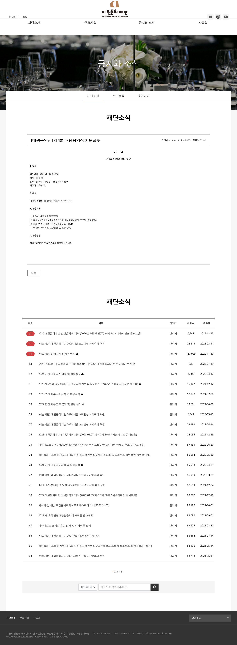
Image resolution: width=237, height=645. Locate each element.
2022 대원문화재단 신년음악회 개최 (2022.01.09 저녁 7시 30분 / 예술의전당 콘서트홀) (87, 495)
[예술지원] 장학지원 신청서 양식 (56, 353)
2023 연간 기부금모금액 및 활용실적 (59, 394)
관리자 (173, 333)
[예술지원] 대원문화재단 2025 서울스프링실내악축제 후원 (71, 343)
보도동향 (118, 96)
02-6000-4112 (127, 633)
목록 (33, 273)
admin (172, 140)
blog (210, 17)
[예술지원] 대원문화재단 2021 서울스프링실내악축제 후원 (71, 556)
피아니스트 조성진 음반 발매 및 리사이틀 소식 (64, 525)
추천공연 (144, 96)
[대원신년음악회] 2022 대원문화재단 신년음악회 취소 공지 (71, 485)
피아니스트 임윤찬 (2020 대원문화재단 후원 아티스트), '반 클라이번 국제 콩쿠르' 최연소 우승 (91, 444)
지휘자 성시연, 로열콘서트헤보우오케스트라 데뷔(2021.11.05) (73, 505)
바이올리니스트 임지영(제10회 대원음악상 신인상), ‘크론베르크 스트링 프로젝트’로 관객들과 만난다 (95, 545)
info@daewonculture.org (158, 633)
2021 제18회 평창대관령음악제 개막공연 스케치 (65, 515)
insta (218, 17)
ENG (24, 17)
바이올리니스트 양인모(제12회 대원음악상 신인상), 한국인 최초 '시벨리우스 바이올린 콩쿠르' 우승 (94, 454)
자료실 (203, 31)
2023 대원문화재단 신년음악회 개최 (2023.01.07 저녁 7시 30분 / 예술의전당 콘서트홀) (87, 434)
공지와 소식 (147, 31)
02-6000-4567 (104, 633)
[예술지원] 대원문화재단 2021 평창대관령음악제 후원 (69, 535)
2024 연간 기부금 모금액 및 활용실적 (59, 374)
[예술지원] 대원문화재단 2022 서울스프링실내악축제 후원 (71, 475)
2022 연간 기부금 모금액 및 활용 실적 (60, 404)
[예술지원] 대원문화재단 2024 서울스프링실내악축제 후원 (71, 414)
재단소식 (93, 96)
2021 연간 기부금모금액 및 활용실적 (59, 465)
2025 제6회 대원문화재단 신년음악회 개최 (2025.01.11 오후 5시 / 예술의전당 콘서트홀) (88, 384)
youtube (226, 17)
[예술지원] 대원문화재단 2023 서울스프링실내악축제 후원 (71, 424)
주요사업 (90, 31)
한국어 (12, 17)
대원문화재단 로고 (118, 13)
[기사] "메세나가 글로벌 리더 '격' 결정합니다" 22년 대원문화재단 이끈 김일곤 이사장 (86, 364)
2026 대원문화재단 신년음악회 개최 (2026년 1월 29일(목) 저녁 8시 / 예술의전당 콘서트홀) (89, 333)
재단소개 (34, 31)
